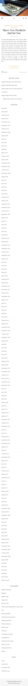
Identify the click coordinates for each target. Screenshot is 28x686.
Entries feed (4, 664)
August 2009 (4, 518)
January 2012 (4, 474)
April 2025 (4, 149)
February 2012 (5, 471)
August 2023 (4, 217)
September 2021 (5, 296)
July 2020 (3, 344)
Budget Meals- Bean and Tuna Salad (11, 99)
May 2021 (4, 310)
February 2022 (5, 279)
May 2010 (4, 501)
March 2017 (4, 409)
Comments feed (5, 667)
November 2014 (5, 443)
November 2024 (5, 166)
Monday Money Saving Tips (8, 617)
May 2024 (4, 187)
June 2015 (4, 433)
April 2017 (4, 406)
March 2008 (4, 577)
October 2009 (5, 512)
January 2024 (4, 200)
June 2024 (4, 183)
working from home (6, 648)
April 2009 (4, 532)
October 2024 (5, 170)
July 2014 (3, 450)
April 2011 (4, 484)
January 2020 (4, 364)
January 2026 (4, 118)
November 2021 (5, 289)
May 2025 (4, 146)
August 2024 (4, 176)
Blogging (3, 593)
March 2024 (4, 193)
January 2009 (4, 542)
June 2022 (4, 265)
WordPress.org (5, 671)
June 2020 (4, 347)
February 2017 (5, 412)
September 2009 (5, 515)
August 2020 (4, 341)
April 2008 (4, 573)
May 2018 (4, 395)
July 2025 (3, 139)
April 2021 (4, 313)
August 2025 (4, 135)
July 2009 (3, 522)
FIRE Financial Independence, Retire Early (12, 606)
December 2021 (5, 286)
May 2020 (4, 351)
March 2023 (4, 235)
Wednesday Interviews (7, 641)
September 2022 (5, 255)
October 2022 (5, 252)
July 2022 (3, 262)
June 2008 (4, 566)
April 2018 (4, 399)
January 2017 (4, 416)
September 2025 (5, 132)
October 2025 (5, 129)
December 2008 (5, 546)
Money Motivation (6, 624)
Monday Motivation (6, 620)
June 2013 (4, 464)
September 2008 (5, 556)
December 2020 (5, 327)
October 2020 (5, 334)
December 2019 (5, 368)
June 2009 (4, 525)
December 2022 (5, 245)
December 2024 (5, 163)
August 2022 (4, 258)
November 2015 (5, 426)
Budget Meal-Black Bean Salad (9, 85)
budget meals (5, 596)
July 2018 (3, 388)
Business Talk (8, 25)
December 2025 (5, 122)
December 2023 (5, 204)
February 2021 (5, 320)
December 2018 (5, 382)
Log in (3, 660)
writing (3, 651)
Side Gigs (14, 27)
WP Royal (17, 683)
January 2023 (4, 241)
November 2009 (5, 508)
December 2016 (5, 419)
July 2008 (3, 563)
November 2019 (5, 371)
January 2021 (4, 323)
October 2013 (5, 453)
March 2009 (4, 535)
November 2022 (5, 248)
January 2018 (4, 402)
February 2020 (5, 361)
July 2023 (3, 221)
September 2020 (5, 337)
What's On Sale (5, 644)
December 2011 (5, 477)
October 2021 (5, 293)
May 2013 (4, 467)
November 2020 (5, 330)
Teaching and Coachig (7, 634)
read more (14, 67)
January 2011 (4, 494)
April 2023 (4, 231)
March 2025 (4, 152)
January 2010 (4, 505)
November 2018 (5, 385)
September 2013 (5, 457)
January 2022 (4, 282)
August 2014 (4, 447)
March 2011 (4, 488)
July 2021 (3, 303)
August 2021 (4, 300)
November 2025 (5, 125)
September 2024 (5, 173)
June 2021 (4, 306)
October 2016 (5, 423)
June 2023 (4, 224)
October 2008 (5, 553)
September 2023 (5, 214)
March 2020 (4, 358)
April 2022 (4, 272)
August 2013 (4, 460)
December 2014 (5, 440)
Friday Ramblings (5, 613)
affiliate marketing (6, 589)
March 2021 (4, 317)
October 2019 (5, 375)
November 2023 (5, 207)
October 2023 (5, 211)
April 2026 (4, 108)
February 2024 (5, 197)
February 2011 (5, 491)
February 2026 (5, 115)
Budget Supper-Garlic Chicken (9, 95)
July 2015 (3, 429)
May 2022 (4, 269)
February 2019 (5, 378)
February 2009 (5, 539)
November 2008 (5, 549)
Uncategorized (5, 637)
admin (6, 72)
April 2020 (4, 354)
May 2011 (4, 481)
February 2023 (5, 238)
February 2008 (5, 580)
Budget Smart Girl (14, 7)
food (2, 610)
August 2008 (4, 559)
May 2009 (4, 529)
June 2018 (4, 392)
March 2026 (4, 111)
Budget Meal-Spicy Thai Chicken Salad (11, 82)
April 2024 (4, 190)
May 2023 (4, 228)
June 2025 (4, 142)
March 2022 (4, 276)
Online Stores (18, 25)
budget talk (4, 600)
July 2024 (3, 180)
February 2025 (5, 156)
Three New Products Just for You (14, 31)
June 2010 (4, 498)
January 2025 (4, 159)
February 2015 (5, 436)
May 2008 (4, 570)
